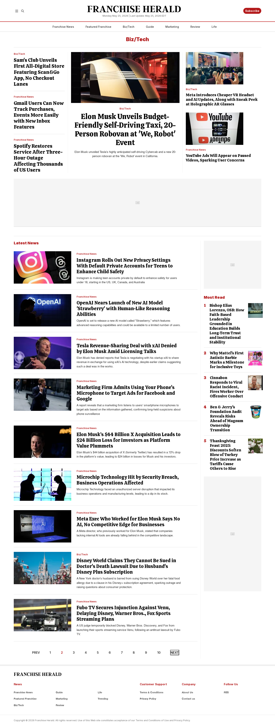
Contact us (188, 698)
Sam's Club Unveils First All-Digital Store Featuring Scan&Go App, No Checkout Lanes (39, 72)
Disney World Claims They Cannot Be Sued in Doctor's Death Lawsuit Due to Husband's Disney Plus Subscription (126, 566)
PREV (36, 652)
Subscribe (252, 10)
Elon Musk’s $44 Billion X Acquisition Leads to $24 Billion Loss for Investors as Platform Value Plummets (128, 440)
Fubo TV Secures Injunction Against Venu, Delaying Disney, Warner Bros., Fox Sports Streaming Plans (124, 613)
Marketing (172, 26)
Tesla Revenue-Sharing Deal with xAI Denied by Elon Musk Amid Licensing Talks (127, 349)
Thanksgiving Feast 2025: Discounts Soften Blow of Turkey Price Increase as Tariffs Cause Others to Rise (225, 454)
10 (159, 652)
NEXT (175, 652)
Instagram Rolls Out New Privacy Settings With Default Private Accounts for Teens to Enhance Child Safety (125, 266)
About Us (187, 692)
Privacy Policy (148, 698)
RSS (226, 692)
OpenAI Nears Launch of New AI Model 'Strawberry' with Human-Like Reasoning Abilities (123, 308)
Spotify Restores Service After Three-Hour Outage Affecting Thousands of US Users (38, 158)
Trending (103, 698)
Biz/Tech (128, 26)
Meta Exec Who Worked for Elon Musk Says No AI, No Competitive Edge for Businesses (128, 522)
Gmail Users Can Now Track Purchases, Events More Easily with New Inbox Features (39, 115)
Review (195, 26)
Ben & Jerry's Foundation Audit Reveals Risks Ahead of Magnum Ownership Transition (226, 418)
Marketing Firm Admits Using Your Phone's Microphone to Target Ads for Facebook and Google (126, 393)
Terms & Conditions (151, 692)
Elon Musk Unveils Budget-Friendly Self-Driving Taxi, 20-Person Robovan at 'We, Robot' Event (125, 129)
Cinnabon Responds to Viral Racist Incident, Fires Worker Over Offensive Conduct (226, 387)
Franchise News (63, 26)
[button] (17, 11)
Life (214, 26)
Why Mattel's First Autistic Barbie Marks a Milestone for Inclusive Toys (227, 360)
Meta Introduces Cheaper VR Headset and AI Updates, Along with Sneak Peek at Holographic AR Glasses (222, 99)
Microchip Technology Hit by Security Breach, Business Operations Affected (128, 480)
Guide (150, 26)
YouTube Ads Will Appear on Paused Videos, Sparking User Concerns (218, 158)
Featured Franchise (98, 26)
